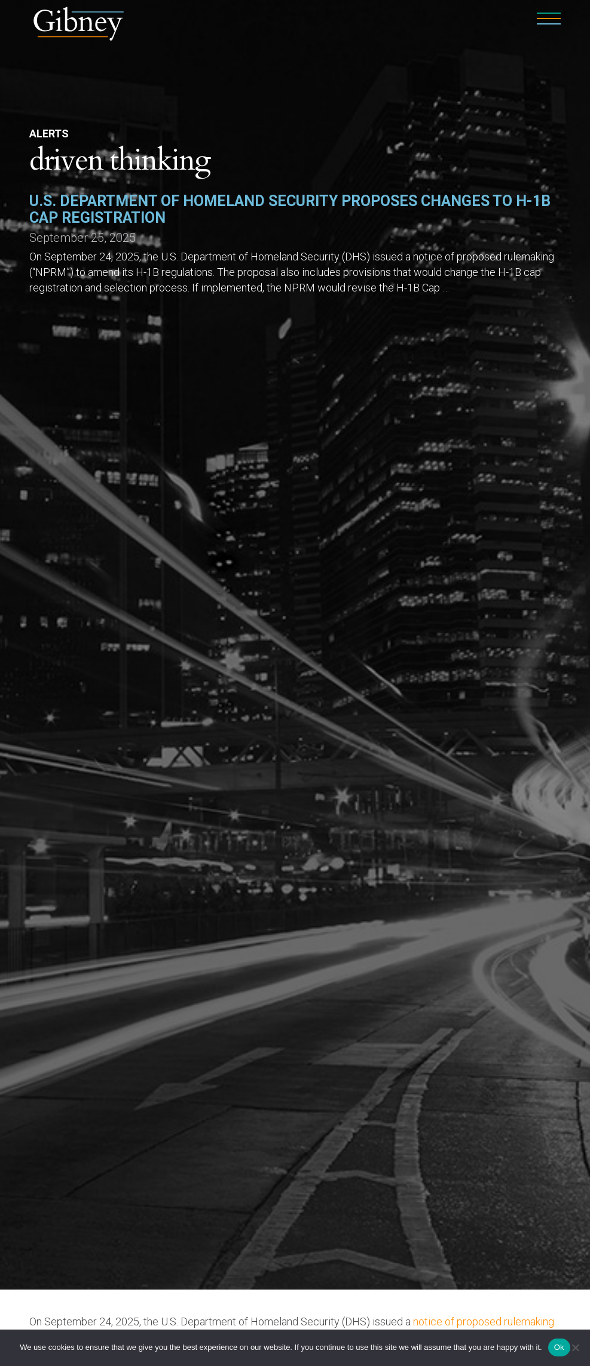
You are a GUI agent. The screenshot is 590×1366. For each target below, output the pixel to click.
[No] (575, 1347)
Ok (559, 1347)
